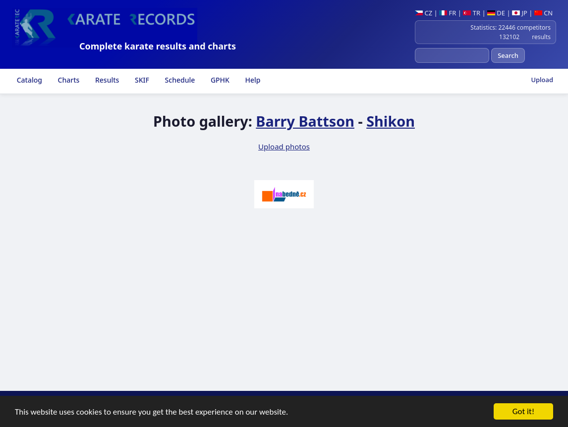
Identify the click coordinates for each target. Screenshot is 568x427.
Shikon (390, 121)
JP (519, 12)
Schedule (179, 80)
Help (252, 80)
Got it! (523, 412)
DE (496, 12)
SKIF (141, 80)
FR (447, 12)
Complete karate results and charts (157, 46)
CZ (423, 12)
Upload (542, 79)
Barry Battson (305, 121)
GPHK (219, 80)
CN (543, 12)
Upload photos (284, 146)
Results (106, 80)
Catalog (28, 80)
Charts (67, 80)
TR (471, 12)
